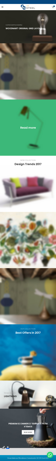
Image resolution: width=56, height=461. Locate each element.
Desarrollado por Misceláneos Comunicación (21, 458)
